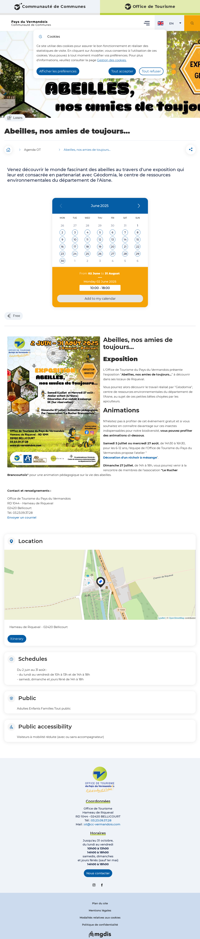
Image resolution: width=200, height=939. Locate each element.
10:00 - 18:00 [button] (105, 287)
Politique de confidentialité (100, 923)
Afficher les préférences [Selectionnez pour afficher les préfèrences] (58, 71)
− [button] (8, 560)
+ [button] (8, 554)
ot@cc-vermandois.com (102, 823)
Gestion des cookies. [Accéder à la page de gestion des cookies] (111, 60)
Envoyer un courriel (21, 516)
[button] (170, 149)
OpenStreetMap (176, 616)
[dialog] (100, 54)
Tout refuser (151, 71)
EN (176, 24)
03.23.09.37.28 (101, 819)
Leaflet (162, 616)
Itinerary (16, 637)
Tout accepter (122, 71)
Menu (147, 23)
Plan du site (100, 901)
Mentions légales (100, 909)
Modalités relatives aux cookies (100, 916)
